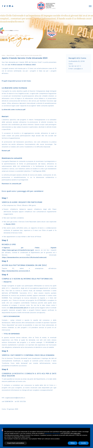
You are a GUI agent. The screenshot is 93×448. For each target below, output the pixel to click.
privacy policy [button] (66, 431)
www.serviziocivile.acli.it (19, 308)
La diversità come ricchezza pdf (14, 109)
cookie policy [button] (76, 433)
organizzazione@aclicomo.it (15, 398)
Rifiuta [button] (73, 443)
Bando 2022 (10, 224)
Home (3, 55)
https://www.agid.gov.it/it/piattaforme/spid (18, 250)
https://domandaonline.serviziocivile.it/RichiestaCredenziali (24, 257)
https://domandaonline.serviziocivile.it (16, 271)
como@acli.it (78, 68)
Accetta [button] (83, 443)
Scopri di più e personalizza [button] (15, 443)
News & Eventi (11, 55)
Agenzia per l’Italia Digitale (30, 247)
